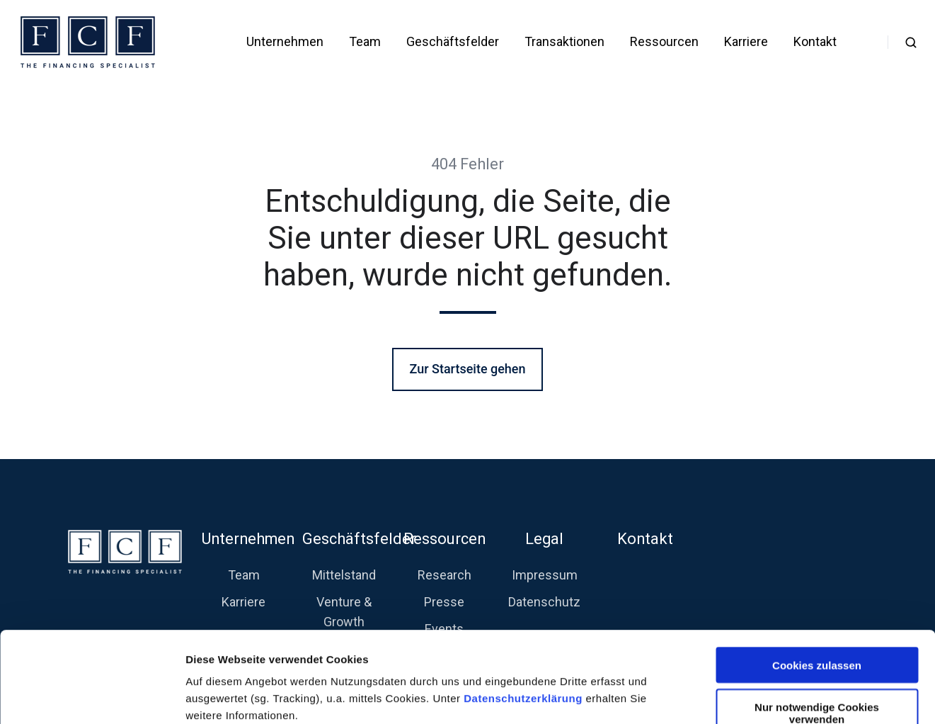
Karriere (746, 41)
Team (365, 41)
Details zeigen (752, 696)
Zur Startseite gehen (467, 368)
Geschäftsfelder (452, 41)
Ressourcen (664, 41)
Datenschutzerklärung (524, 613)
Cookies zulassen (816, 580)
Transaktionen (564, 41)
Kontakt (815, 41)
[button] (911, 42)
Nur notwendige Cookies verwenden (817, 628)
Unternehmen (284, 41)
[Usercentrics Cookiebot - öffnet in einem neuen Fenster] (92, 696)
